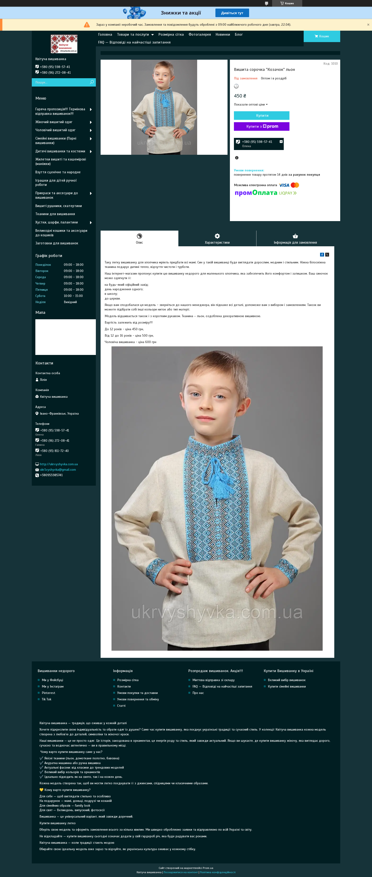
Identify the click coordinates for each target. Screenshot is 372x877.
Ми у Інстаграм (53, 687)
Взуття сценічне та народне (58, 172)
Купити (259, 115)
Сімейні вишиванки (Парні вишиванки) (55, 140)
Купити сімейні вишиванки (287, 687)
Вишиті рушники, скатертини (58, 206)
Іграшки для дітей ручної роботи (55, 182)
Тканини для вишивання (55, 214)
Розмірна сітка (171, 34)
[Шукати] (92, 82)
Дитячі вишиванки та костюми (60, 151)
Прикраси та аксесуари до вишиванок (56, 195)
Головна (105, 34)
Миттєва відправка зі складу (213, 680)
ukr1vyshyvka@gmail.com (58, 470)
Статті (121, 706)
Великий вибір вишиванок (287, 680)
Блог (239, 34)
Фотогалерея (200, 34)
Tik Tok (46, 700)
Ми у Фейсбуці (52, 680)
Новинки (223, 34)
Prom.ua (208, 868)
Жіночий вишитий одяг (53, 122)
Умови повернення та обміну (138, 700)
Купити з (259, 126)
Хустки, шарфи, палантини (56, 222)
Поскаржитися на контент (181, 872)
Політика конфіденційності (218, 872)
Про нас (198, 693)
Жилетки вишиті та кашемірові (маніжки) (60, 161)
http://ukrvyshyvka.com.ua (59, 464)
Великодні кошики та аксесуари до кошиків (61, 232)
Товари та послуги (133, 34)
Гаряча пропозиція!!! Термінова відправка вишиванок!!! (60, 111)
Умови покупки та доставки (137, 693)
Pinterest (48, 693)
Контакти (124, 687)
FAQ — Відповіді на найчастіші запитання (134, 42)
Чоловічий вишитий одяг (55, 130)
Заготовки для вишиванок (56, 243)
